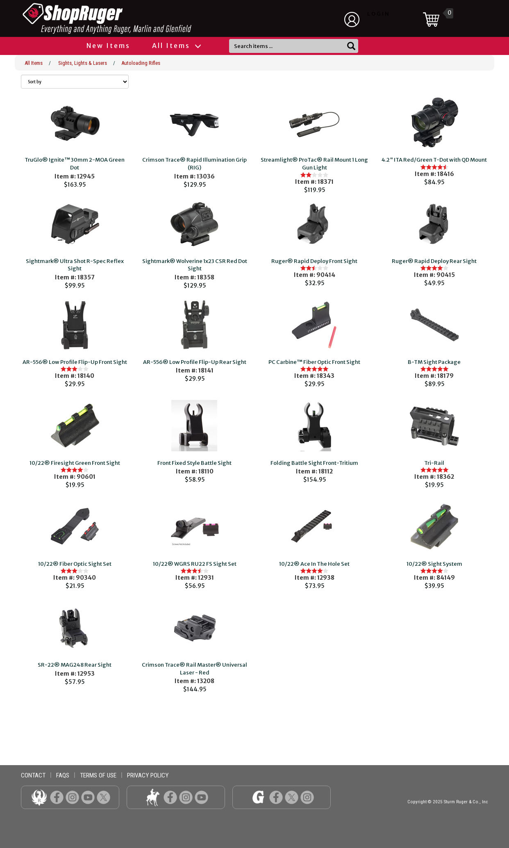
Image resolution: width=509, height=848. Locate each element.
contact (33, 775)
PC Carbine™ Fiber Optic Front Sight (314, 362)
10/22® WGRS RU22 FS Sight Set (194, 563)
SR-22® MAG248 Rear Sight (74, 664)
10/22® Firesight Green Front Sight (75, 462)
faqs (62, 775)
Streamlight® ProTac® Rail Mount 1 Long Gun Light (314, 163)
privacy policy (147, 775)
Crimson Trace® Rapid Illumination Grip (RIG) (194, 163)
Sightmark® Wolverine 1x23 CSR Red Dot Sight (194, 265)
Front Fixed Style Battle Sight (194, 462)
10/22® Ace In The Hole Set (314, 563)
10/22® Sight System (434, 563)
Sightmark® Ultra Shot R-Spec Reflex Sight (75, 265)
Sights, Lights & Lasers (82, 63)
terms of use (98, 775)
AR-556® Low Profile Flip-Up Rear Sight (194, 362)
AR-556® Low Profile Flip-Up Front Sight (75, 362)
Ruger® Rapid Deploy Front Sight (314, 261)
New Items (108, 45)
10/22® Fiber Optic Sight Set (74, 563)
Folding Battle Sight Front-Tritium (314, 462)
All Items (176, 45)
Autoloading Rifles (140, 63)
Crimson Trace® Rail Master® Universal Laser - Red (194, 668)
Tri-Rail (434, 462)
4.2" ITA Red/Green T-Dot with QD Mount (434, 159)
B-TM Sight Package (434, 362)
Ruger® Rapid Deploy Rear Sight (434, 261)
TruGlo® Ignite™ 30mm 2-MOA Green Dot (75, 163)
